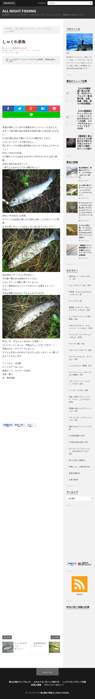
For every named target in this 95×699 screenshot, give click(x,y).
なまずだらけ (40, 643)
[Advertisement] (31, 85)
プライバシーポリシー (54, 685)
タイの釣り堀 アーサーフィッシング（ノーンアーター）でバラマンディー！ (85, 190)
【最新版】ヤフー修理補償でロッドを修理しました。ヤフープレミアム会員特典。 (85, 250)
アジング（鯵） (75, 344)
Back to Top (47, 672)
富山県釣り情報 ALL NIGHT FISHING (54, 693)
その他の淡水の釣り (76, 442)
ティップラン (74, 301)
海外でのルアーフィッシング (80, 426)
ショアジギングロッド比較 (74, 682)
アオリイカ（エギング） (78, 350)
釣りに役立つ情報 (76, 460)
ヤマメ (12, 52)
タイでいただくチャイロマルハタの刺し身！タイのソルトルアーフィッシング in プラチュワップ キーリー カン (85, 210)
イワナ (6, 52)
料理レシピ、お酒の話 (77, 467)
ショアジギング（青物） (78, 366)
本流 (17, 52)
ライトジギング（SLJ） (78, 285)
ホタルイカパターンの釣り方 (46, 682)
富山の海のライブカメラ (20, 682)
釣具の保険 (73, 473)
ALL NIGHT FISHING (19, 11)
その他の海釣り (75, 436)
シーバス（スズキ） (76, 390)
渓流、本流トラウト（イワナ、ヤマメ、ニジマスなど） (23, 50)
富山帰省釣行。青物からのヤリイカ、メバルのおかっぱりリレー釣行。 (85, 172)
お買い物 (72, 480)
